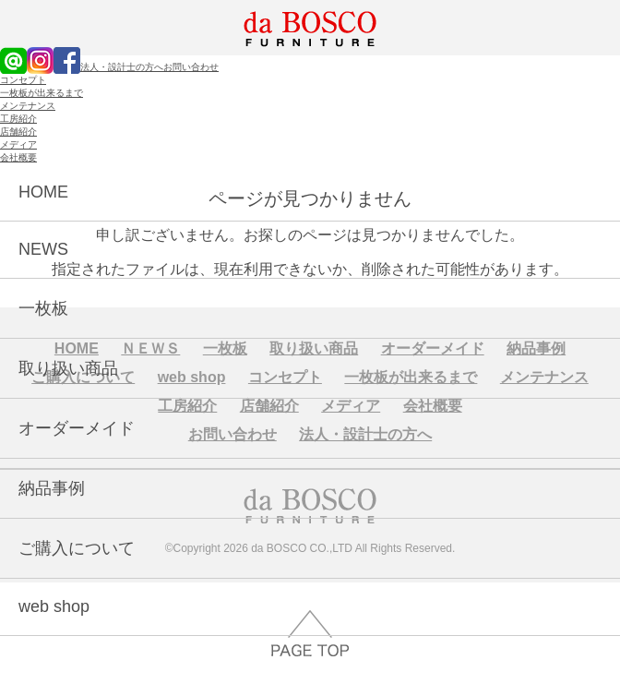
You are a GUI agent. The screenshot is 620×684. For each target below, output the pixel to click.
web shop (53, 606)
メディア (18, 144)
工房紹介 (18, 119)
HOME (43, 192)
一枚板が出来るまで (41, 93)
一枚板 (43, 308)
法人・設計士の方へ (121, 67)
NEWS (43, 249)
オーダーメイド (76, 428)
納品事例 (51, 488)
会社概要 (18, 157)
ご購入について (76, 548)
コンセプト (23, 80)
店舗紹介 (18, 131)
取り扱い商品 (68, 368)
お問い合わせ (191, 67)
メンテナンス (27, 106)
